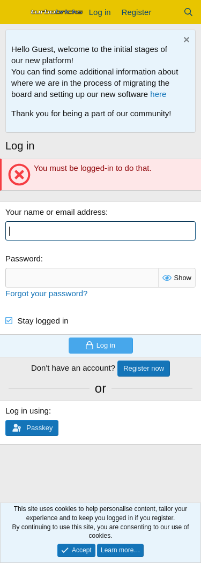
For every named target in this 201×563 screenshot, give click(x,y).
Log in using (27, 410)
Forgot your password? (46, 293)
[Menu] (14, 12)
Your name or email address (55, 211)
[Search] (188, 12)
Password (23, 258)
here (158, 94)
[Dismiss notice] (185, 41)
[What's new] (167, 12)
